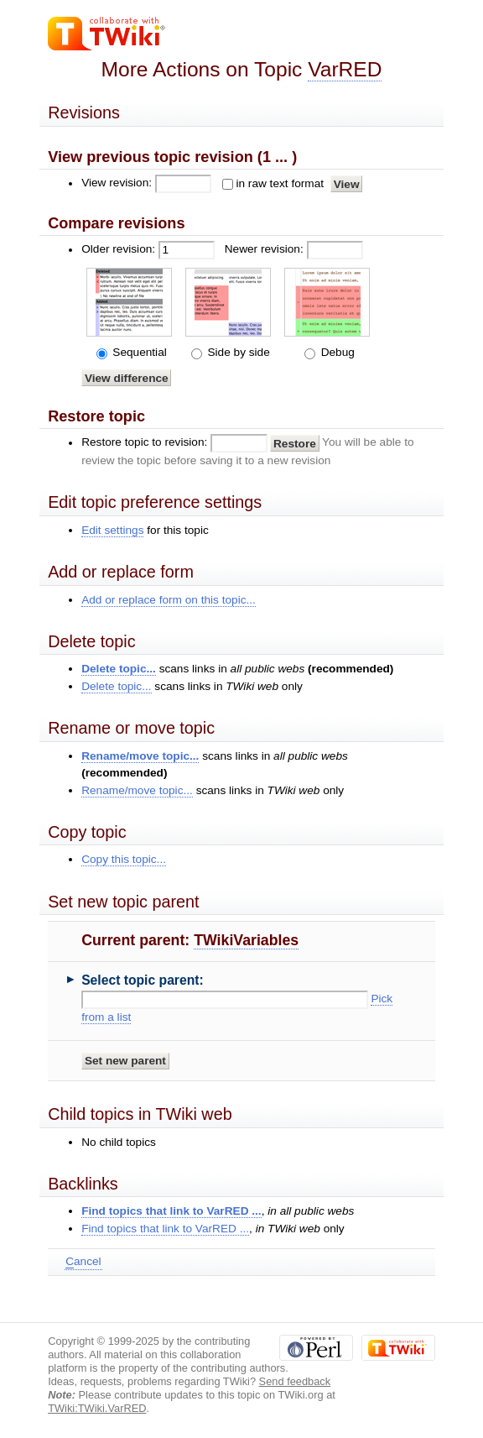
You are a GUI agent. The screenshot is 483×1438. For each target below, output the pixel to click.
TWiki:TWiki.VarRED (97, 1408)
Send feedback (295, 1381)
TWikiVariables (246, 940)
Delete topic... (118, 668)
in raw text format (280, 183)
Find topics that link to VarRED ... (171, 1211)
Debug (336, 352)
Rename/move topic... (140, 756)
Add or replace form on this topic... (168, 600)
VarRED (345, 69)
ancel (83, 1261)
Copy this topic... (123, 859)
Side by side (237, 352)
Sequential (138, 352)
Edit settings (112, 530)
